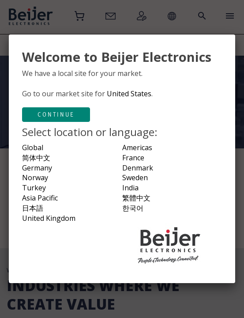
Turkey (34, 188)
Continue (56, 114)
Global (32, 147)
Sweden (135, 177)
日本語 (32, 208)
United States (129, 93)
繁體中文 (136, 198)
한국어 (132, 208)
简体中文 (36, 158)
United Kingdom (48, 218)
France (133, 158)
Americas (137, 147)
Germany (37, 168)
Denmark (137, 168)
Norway (35, 177)
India (130, 188)
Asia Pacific (40, 198)
